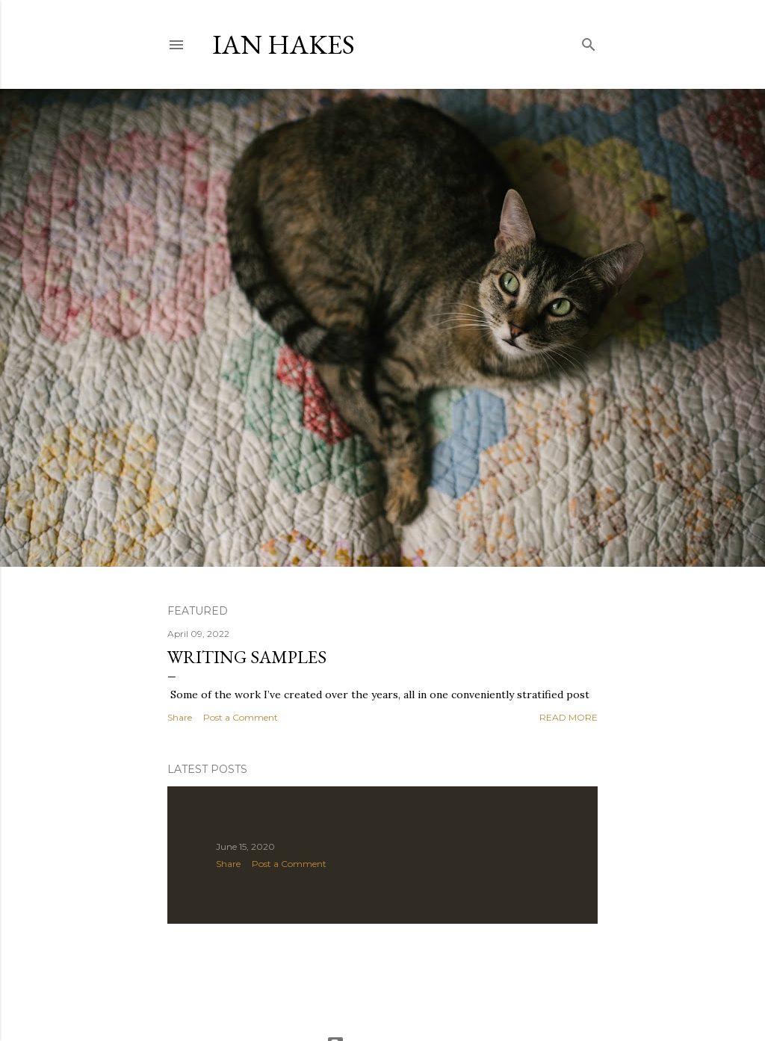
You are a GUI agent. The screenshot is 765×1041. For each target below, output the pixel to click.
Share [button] (179, 717)
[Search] (589, 41)
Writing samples (246, 656)
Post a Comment (240, 717)
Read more (568, 717)
